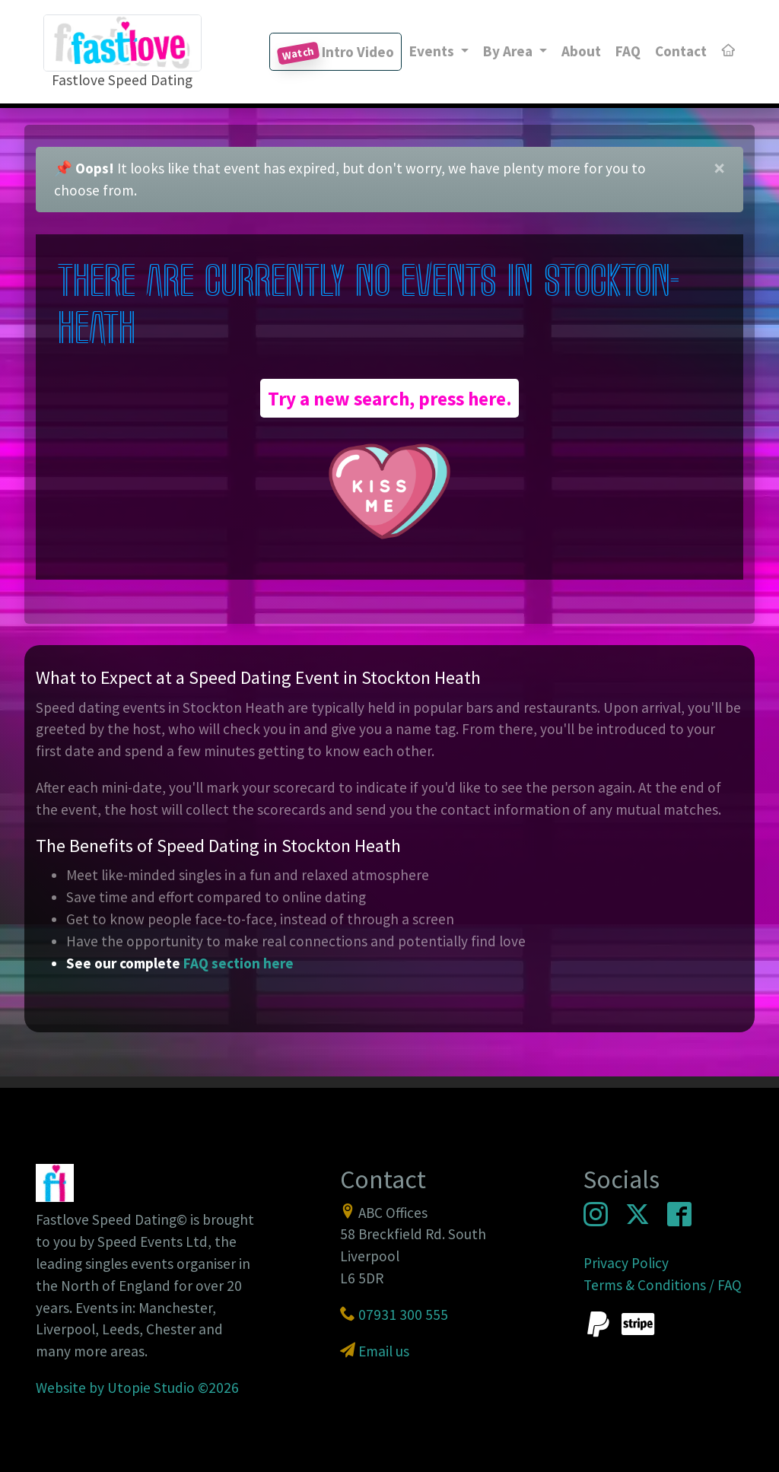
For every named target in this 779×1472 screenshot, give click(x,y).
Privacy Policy (626, 1263)
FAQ (628, 51)
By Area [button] (509, 51)
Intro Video (335, 53)
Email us (383, 1351)
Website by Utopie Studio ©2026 (137, 1387)
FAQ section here (238, 963)
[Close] (719, 169)
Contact (681, 51)
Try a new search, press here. (390, 398)
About (581, 51)
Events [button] (433, 51)
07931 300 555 (403, 1314)
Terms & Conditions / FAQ (662, 1285)
